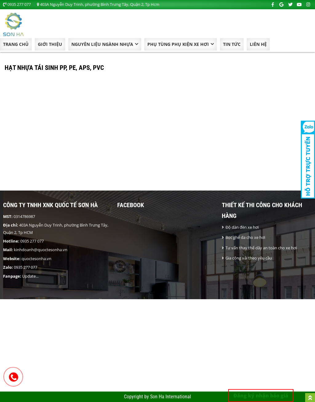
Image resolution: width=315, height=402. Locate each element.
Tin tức (232, 44)
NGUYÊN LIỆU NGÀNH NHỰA (102, 44)
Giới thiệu (50, 44)
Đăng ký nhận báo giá (260, 395)
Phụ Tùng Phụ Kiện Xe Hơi (178, 44)
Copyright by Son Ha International (157, 397)
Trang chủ (16, 44)
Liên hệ (258, 44)
